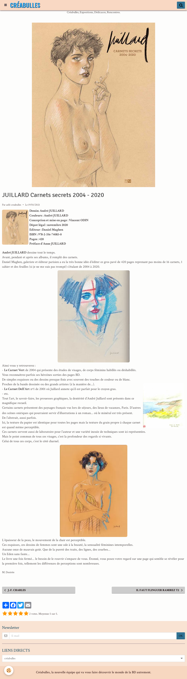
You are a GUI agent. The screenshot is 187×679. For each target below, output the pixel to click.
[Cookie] (8, 670)
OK (181, 636)
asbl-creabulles (13, 204)
